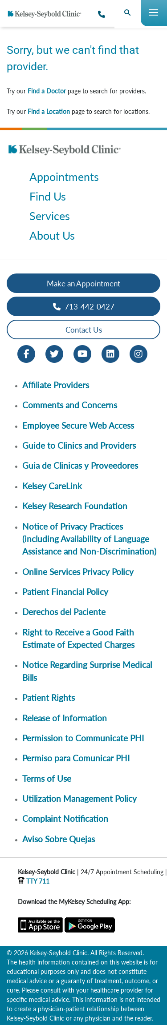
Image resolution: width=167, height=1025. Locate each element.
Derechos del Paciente (64, 612)
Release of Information (64, 718)
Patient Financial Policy (65, 592)
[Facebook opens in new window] (26, 353)
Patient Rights (48, 697)
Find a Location (49, 111)
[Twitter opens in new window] (54, 353)
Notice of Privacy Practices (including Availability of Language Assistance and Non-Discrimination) (89, 539)
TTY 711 (33, 881)
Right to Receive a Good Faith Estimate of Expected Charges (78, 638)
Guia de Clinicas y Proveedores (80, 465)
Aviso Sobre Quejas (58, 839)
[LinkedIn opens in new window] (110, 353)
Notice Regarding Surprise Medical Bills (87, 670)
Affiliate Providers (55, 385)
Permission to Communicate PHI (83, 738)
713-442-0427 (83, 306)
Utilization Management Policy (79, 798)
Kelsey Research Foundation (74, 506)
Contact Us (83, 329)
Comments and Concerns (69, 405)
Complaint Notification (65, 818)
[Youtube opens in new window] (82, 353)
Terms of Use (46, 778)
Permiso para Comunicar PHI (76, 758)
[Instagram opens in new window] (138, 353)
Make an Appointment (83, 283)
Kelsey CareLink (52, 486)
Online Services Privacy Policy (78, 572)
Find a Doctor (47, 91)
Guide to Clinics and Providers (79, 445)
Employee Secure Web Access (78, 425)
